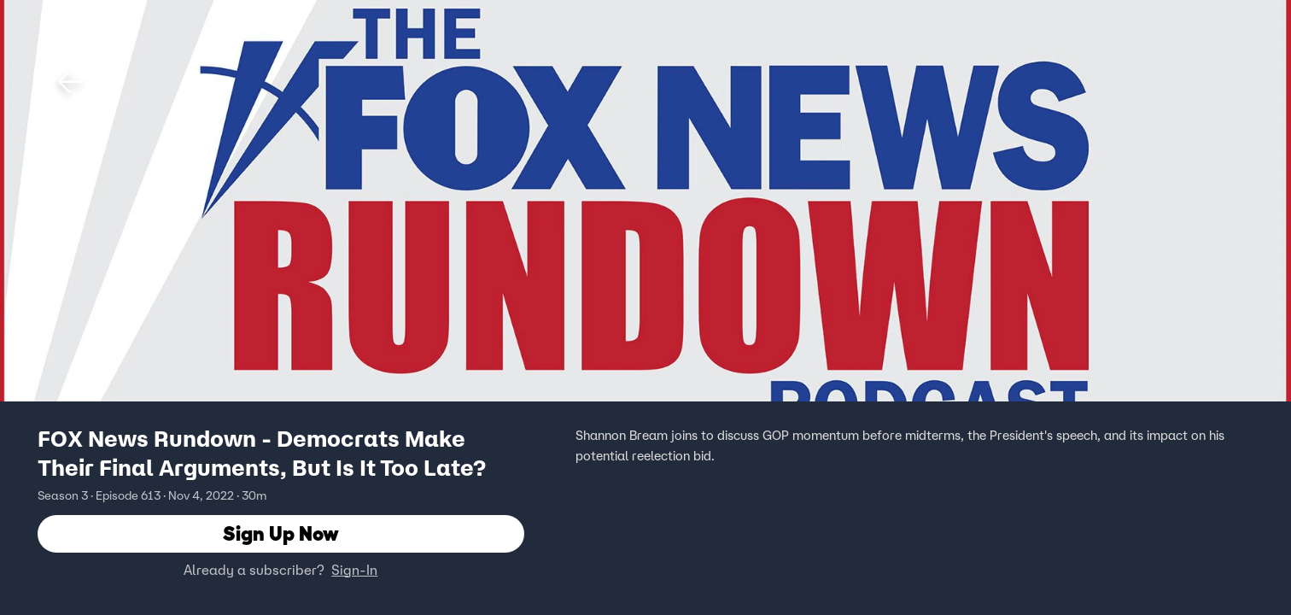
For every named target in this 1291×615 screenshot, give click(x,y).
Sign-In (354, 569)
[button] (70, 82)
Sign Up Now (281, 533)
